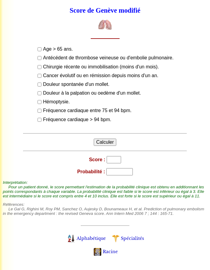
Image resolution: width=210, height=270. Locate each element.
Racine (106, 251)
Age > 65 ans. (58, 49)
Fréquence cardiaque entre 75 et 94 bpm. (87, 110)
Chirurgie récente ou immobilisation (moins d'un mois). (101, 66)
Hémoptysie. (56, 101)
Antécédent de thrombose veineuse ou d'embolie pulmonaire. (108, 57)
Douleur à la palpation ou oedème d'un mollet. (92, 93)
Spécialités (128, 238)
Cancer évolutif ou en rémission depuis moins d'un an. (100, 75)
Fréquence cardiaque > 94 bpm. (77, 119)
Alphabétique (86, 238)
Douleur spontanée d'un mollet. (76, 84)
